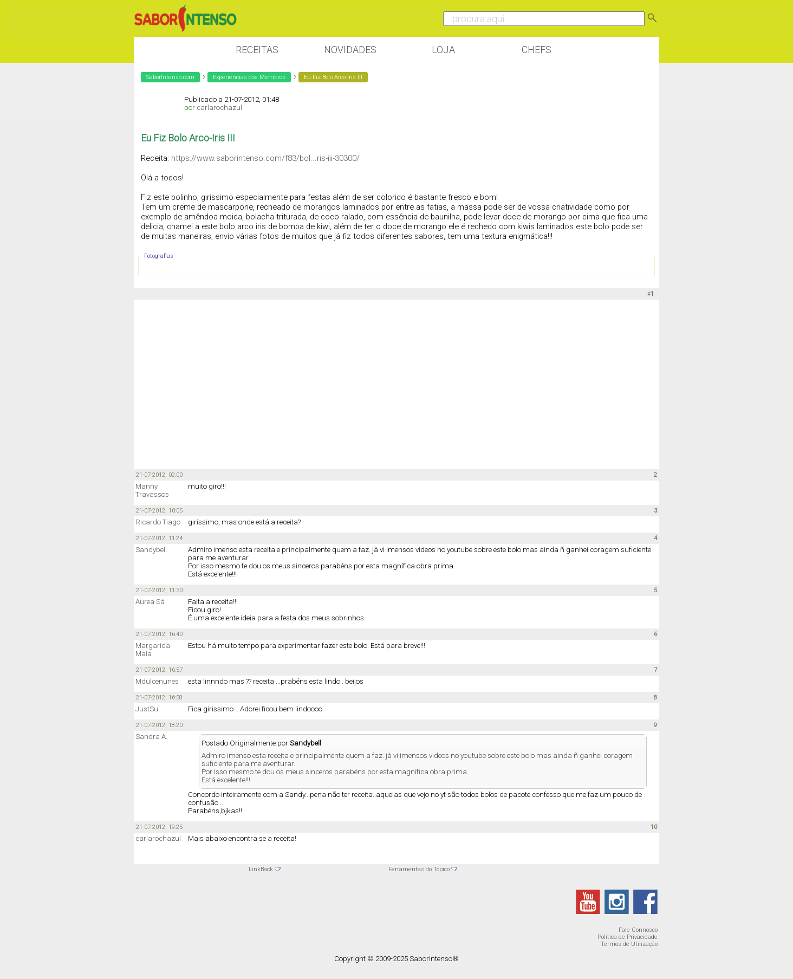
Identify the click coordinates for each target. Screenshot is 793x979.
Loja (443, 49)
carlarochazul (219, 107)
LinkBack (261, 869)
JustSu (146, 709)
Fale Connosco (638, 929)
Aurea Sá (150, 602)
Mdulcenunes (157, 681)
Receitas (257, 49)
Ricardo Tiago (157, 522)
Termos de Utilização (629, 944)
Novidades (350, 49)
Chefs (536, 49)
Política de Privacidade (627, 937)
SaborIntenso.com (170, 77)
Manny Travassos (152, 490)
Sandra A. (151, 736)
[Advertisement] (396, 383)
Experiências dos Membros (249, 77)
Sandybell (151, 550)
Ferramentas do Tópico (419, 869)
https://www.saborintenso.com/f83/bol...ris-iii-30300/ (265, 158)
